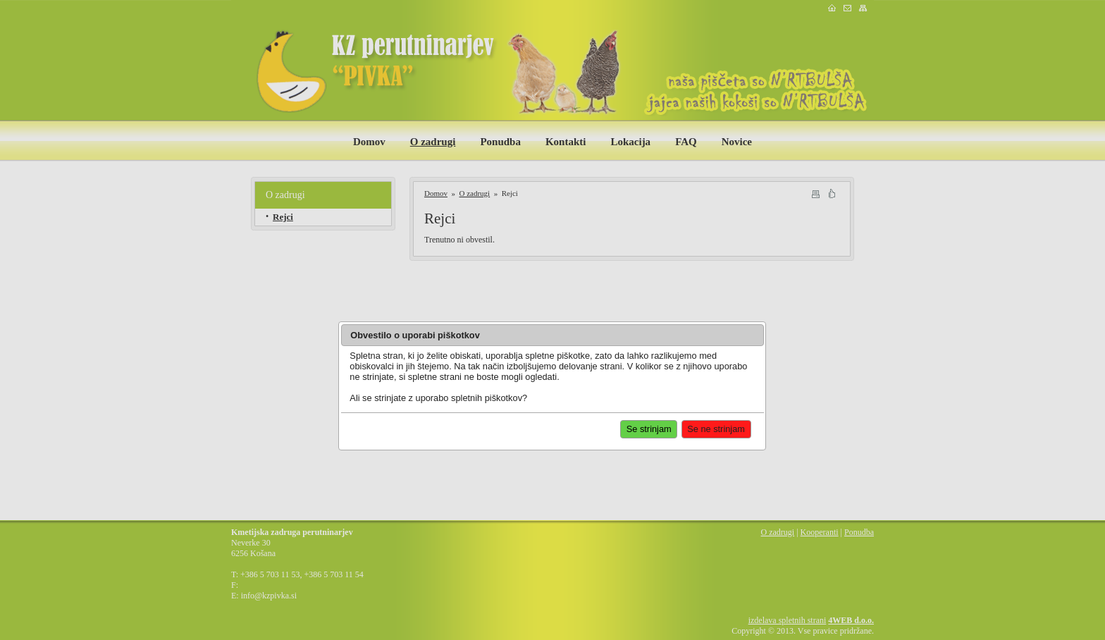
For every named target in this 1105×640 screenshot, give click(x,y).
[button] (716, 429)
